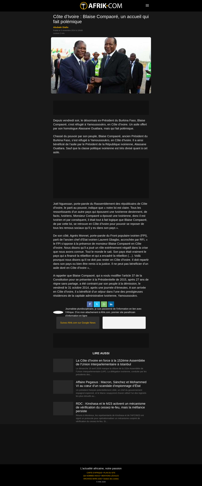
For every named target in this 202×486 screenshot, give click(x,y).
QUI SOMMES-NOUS (91, 476)
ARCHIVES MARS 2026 (92, 479)
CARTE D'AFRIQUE (94, 473)
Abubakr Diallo (60, 27)
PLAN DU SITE (109, 473)
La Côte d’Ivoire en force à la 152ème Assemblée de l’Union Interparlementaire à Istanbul (110, 362)
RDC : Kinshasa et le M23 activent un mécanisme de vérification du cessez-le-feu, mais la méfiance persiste (110, 407)
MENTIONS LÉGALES (110, 476)
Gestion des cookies (111, 479)
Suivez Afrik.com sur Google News (77, 323)
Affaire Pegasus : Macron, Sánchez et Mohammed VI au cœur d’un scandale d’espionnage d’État (111, 384)
